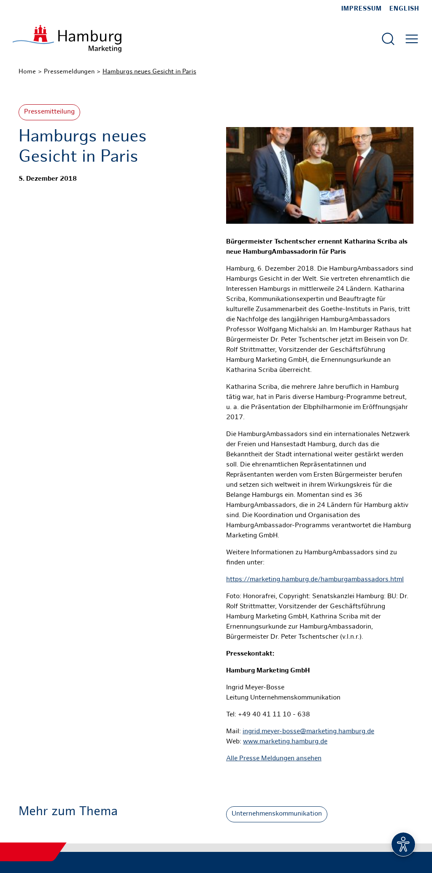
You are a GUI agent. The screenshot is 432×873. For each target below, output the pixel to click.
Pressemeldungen (69, 72)
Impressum (361, 9)
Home (27, 72)
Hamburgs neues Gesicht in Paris (149, 72)
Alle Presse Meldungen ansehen (273, 759)
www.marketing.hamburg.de (285, 742)
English (404, 9)
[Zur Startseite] (67, 38)
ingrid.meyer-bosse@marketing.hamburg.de (308, 732)
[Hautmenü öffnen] (411, 38)
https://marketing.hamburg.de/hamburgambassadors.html (315, 580)
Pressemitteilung (49, 112)
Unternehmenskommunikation (277, 814)
